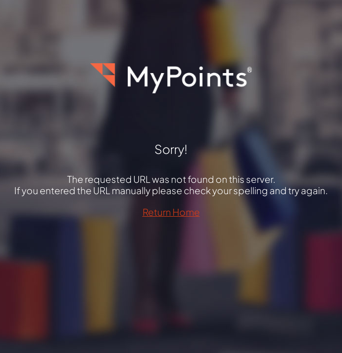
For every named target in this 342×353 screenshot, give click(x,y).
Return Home (171, 212)
